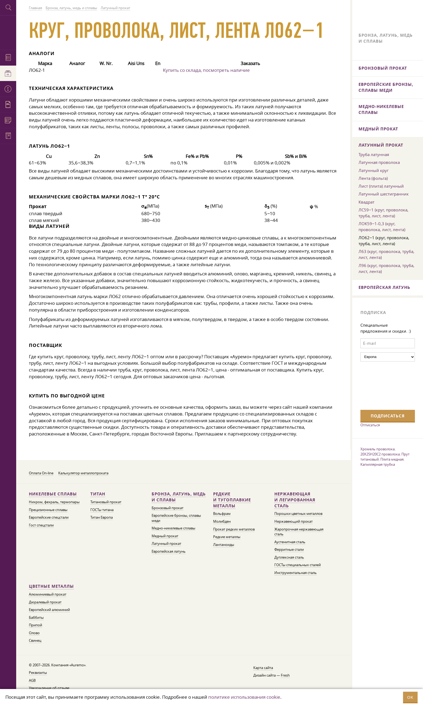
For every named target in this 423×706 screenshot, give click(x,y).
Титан (97, 494)
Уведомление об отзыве (49, 688)
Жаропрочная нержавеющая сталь (298, 532)
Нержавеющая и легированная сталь (294, 500)
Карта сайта (263, 668)
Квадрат (366, 202)
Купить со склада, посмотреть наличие (206, 70)
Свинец (35, 640)
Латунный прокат (166, 543)
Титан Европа (101, 517)
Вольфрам (222, 513)
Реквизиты (38, 672)
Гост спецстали (41, 525)
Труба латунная (374, 154)
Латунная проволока (379, 162)
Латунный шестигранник (384, 194)
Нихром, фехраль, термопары (54, 502)
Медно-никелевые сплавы (173, 528)
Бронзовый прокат (167, 508)
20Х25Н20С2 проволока (380, 454)
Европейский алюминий (49, 609)
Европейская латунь (169, 551)
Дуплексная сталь (289, 557)
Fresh (285, 675)
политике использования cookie (244, 697)
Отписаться (370, 425)
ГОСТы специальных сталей (297, 565)
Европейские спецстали (49, 517)
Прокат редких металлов (234, 529)
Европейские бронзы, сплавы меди (386, 87)
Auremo (8, 31)
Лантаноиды (223, 544)
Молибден (222, 521)
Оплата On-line (41, 473)
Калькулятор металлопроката (83, 473)
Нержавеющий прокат (293, 521)
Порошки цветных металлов (298, 513)
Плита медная (392, 459)
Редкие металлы (226, 537)
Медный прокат (165, 536)
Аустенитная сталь (289, 542)
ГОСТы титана (102, 510)
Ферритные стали (289, 549)
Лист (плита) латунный (381, 186)
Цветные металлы (51, 586)
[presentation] (382, 385)
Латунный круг (373, 170)
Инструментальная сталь (295, 572)
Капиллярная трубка (377, 464)
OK (410, 697)
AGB (32, 680)
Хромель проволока (377, 449)
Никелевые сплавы (53, 494)
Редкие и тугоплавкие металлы (232, 500)
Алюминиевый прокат (47, 594)
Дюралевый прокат (45, 602)
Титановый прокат (105, 502)
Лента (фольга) (373, 178)
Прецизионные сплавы (48, 510)
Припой (35, 625)
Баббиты (36, 617)
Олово (34, 633)
